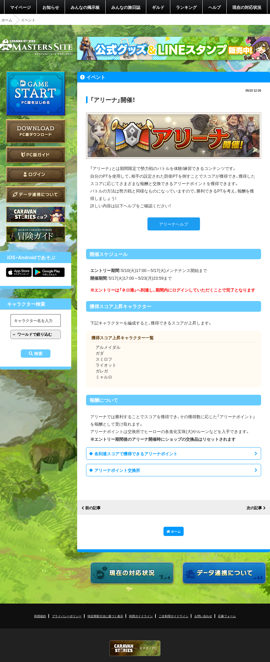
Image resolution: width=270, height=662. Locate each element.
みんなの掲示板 (85, 7)
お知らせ (50, 7)
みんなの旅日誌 (125, 7)
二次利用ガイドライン (173, 616)
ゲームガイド (35, 234)
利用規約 (40, 616)
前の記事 (93, 508)
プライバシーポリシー (67, 616)
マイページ (20, 7)
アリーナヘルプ (173, 224)
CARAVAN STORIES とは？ (35, 214)
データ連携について (35, 194)
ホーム (6, 20)
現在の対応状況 (246, 7)
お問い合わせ (203, 616)
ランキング (186, 7)
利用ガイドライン (141, 616)
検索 (38, 353)
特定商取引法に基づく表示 (105, 616)
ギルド (158, 7)
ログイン (35, 174)
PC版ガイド (35, 155)
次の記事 (254, 508)
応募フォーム (227, 616)
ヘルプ (214, 7)
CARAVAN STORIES (135, 648)
